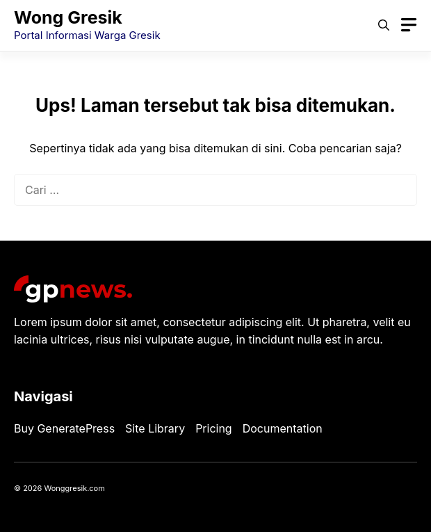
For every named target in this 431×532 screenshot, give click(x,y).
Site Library (155, 428)
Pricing (213, 428)
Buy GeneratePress (64, 428)
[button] (383, 25)
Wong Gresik (68, 17)
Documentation (283, 428)
